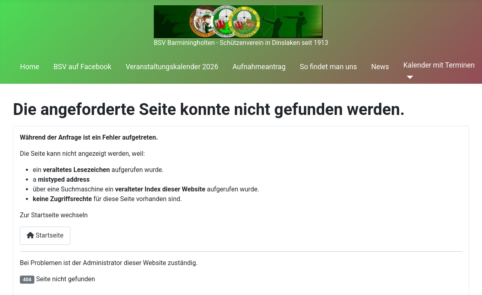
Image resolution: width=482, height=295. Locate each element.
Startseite (45, 235)
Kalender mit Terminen (439, 65)
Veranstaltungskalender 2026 (171, 67)
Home (29, 67)
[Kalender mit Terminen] (408, 77)
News (380, 67)
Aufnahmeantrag (258, 67)
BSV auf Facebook (82, 67)
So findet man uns (328, 67)
